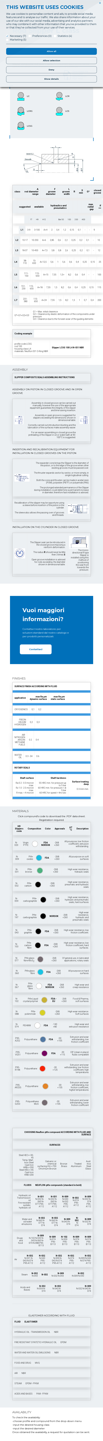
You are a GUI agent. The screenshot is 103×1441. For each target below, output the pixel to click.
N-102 (16, 1000)
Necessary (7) (18, 36)
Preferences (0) (42, 36)
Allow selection (51, 60)
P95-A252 (17, 1039)
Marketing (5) (18, 39)
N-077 (16, 959)
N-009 (17, 857)
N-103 (16, 945)
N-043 (16, 931)
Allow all (51, 51)
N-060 (17, 972)
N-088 (17, 1012)
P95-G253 (17, 1102)
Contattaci (35, 649)
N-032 (16, 884)
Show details (51, 79)
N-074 (17, 1025)
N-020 (16, 843)
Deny (51, 69)
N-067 (17, 986)
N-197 (16, 916)
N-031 (17, 870)
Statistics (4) (65, 36)
